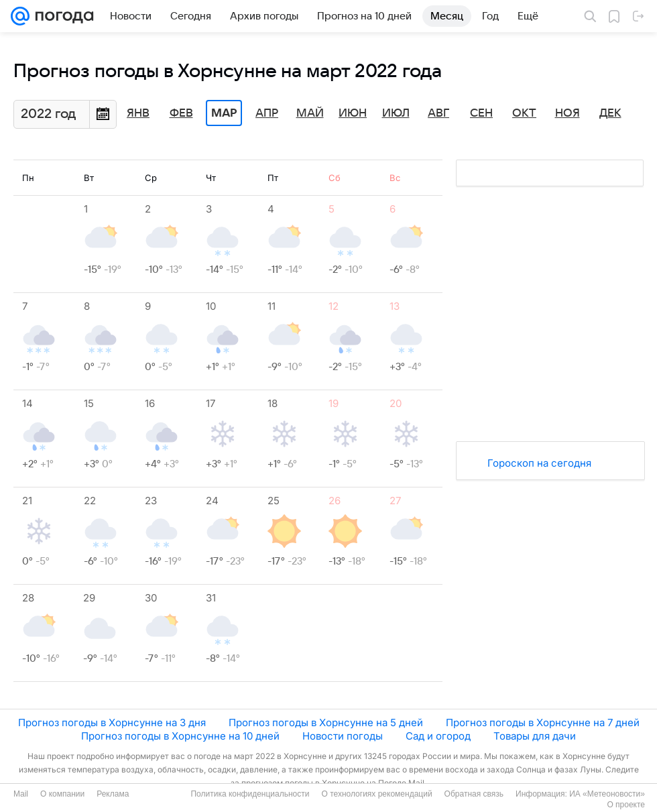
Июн (353, 113)
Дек (610, 113)
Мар (224, 113)
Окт (524, 113)
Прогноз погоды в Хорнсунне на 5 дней (326, 722)
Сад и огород (438, 736)
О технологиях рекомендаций (376, 794)
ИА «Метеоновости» (607, 794)
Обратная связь (473, 794)
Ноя (567, 113)
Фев (181, 113)
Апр (266, 113)
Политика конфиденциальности (249, 794)
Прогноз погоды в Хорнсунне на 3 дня (112, 722)
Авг (438, 113)
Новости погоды (342, 736)
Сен (481, 113)
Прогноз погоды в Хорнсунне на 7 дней (543, 722)
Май (310, 113)
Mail (20, 794)
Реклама (113, 794)
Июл (396, 113)
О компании (62, 794)
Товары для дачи (534, 736)
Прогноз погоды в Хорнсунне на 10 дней (180, 736)
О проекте (626, 804)
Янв (138, 113)
